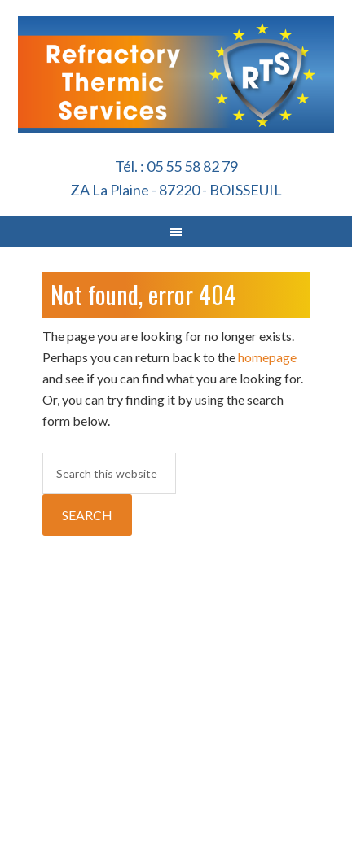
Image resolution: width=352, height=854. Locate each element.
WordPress (298, 809)
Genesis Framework (210, 809)
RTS (131, 809)
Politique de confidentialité (297, 716)
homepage (267, 357)
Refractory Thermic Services (176, 101)
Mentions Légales (219, 707)
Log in (176, 827)
